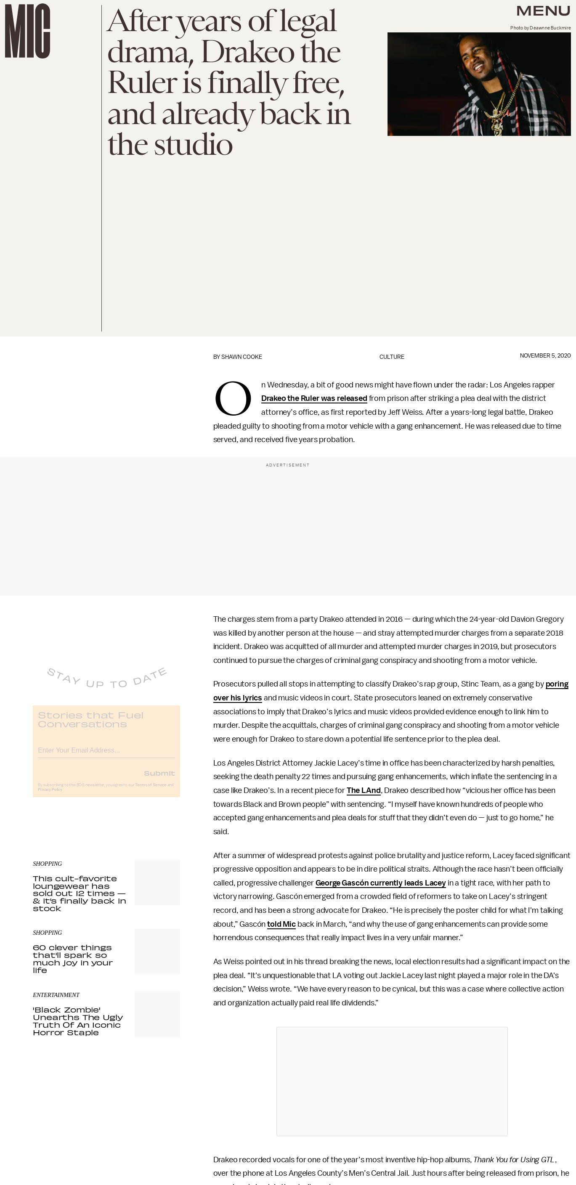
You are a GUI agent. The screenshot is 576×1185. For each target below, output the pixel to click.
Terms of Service (150, 791)
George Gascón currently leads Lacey (381, 883)
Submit (159, 779)
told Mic (281, 924)
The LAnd (364, 790)
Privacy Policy (50, 796)
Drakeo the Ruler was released (314, 398)
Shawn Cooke (241, 357)
